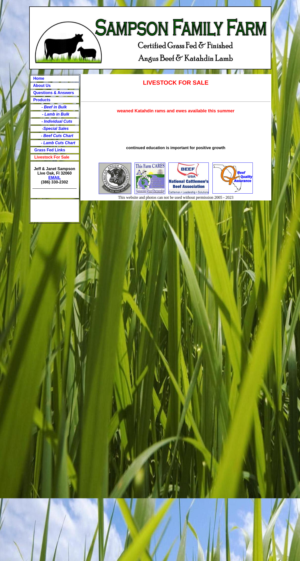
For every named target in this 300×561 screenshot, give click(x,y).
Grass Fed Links (49, 150)
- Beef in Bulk (51, 107)
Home (38, 78)
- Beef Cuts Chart (57, 136)
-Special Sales (55, 128)
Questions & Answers (53, 93)
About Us (41, 85)
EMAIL (54, 178)
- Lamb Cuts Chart (57, 143)
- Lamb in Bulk (55, 114)
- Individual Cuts (54, 121)
